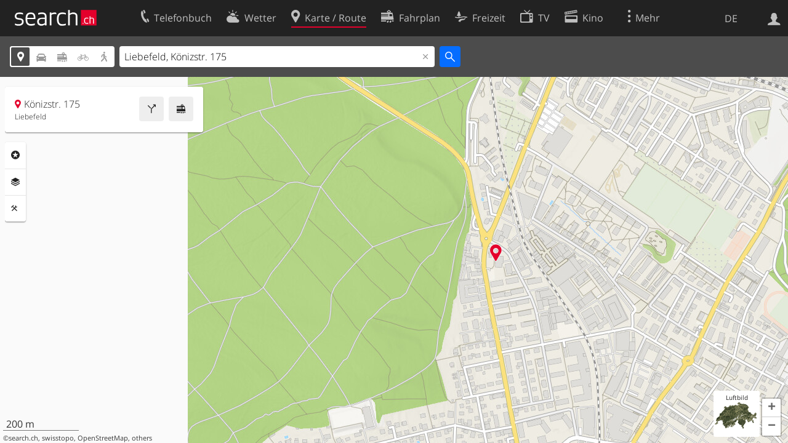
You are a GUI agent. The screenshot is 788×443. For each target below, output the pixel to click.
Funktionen (15, 209)
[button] (771, 408)
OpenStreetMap (103, 438)
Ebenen (15, 182)
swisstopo (58, 438)
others (142, 438)
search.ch (23, 438)
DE (731, 18)
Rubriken (15, 155)
